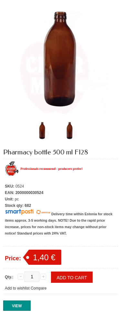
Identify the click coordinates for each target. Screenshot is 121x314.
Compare (38, 288)
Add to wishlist (17, 288)
